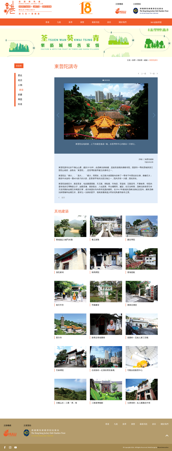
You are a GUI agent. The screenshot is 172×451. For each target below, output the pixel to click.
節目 (109, 25)
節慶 (20, 94)
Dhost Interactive (162, 447)
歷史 (20, 75)
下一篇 (152, 73)
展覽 (82, 25)
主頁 (128, 60)
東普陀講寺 (153, 60)
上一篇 (143, 73)
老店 (20, 80)
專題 (20, 99)
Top (167, 435)
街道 (20, 104)
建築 (146, 60)
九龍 (59, 25)
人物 (20, 85)
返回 (63, 197)
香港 (47, 25)
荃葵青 (139, 60)
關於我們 (122, 25)
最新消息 (95, 25)
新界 (71, 25)
